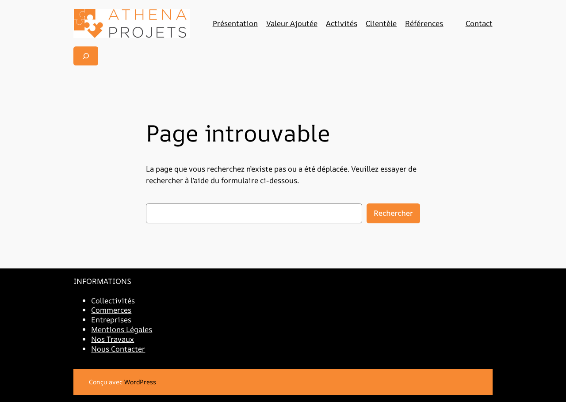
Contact (479, 23)
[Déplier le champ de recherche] (85, 55)
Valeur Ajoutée (291, 23)
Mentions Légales (121, 329)
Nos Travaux (112, 339)
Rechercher (393, 213)
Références (424, 23)
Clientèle (381, 23)
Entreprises (111, 319)
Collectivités (113, 300)
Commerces (111, 310)
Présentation (235, 23)
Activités (341, 23)
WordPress (140, 382)
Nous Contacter (118, 349)
